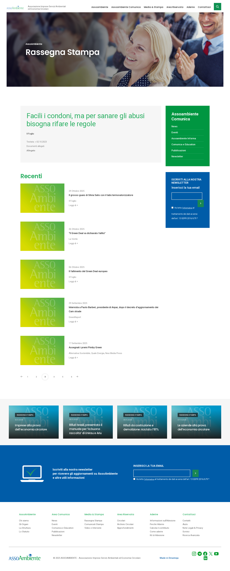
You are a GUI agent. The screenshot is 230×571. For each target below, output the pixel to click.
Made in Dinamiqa (169, 561)
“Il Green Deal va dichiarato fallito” (87, 233)
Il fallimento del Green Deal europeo (88, 271)
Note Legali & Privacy (193, 531)
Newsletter (177, 156)
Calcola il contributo (159, 531)
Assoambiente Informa (184, 138)
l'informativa (187, 208)
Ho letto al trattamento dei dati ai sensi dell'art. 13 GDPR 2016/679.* (184, 213)
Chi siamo (24, 524)
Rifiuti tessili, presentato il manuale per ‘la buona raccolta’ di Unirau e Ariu (86, 429)
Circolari (121, 524)
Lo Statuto (24, 535)
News (174, 126)
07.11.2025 (182, 420)
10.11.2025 (19, 420)
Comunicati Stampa (94, 528)
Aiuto (185, 528)
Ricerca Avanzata (191, 539)
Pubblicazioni (179, 150)
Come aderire (156, 535)
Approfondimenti (125, 531)
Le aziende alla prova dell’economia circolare (194, 427)
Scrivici (186, 535)
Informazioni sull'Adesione (162, 524)
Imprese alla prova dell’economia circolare (31, 427)
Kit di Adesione (157, 539)
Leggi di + (73, 205)
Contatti (186, 524)
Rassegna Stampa (25, 415)
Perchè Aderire (157, 528)
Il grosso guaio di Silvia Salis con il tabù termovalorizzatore (101, 195)
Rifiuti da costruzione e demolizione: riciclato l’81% (141, 427)
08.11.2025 (73, 419)
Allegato (31, 150)
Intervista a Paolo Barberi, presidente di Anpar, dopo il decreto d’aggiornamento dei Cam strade (113, 309)
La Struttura (25, 531)
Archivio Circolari (125, 528)
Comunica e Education (184, 144)
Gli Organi (23, 528)
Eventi (175, 132)
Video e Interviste (92, 531)
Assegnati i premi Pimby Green (85, 347)
